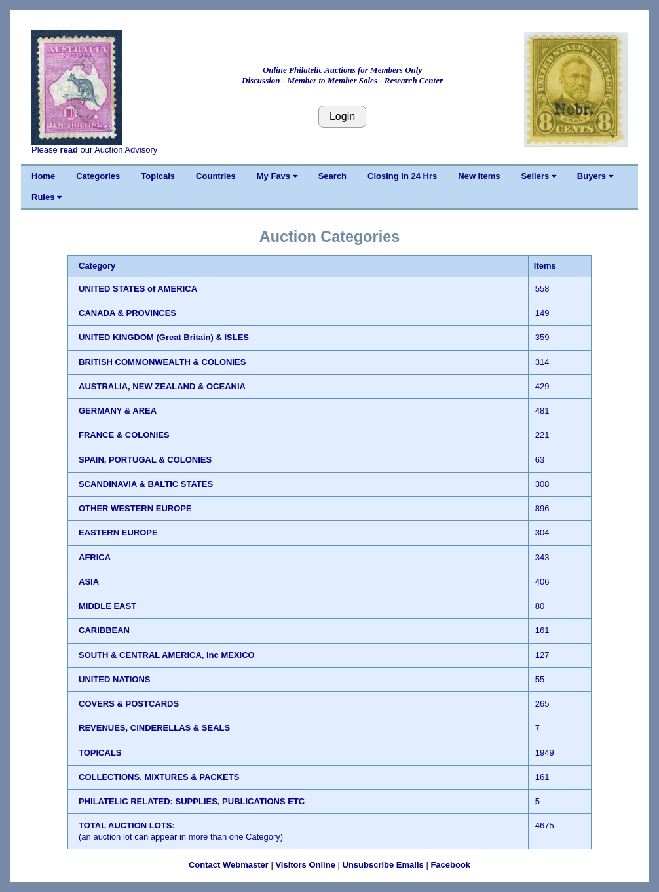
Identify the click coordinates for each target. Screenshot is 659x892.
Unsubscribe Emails (383, 865)
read (68, 150)
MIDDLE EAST (107, 606)
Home (43, 176)
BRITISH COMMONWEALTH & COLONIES (162, 362)
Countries (216, 176)
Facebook (450, 865)
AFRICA (95, 557)
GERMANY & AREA (118, 411)
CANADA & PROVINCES (127, 313)
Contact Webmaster (229, 865)
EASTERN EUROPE (118, 532)
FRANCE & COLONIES (124, 435)
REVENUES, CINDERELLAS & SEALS (154, 728)
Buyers (595, 176)
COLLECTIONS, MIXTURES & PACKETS (159, 777)
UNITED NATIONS (115, 679)
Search (332, 176)
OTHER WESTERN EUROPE (135, 508)
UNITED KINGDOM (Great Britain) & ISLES (164, 337)
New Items (479, 176)
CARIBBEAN (104, 630)
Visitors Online (305, 865)
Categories (98, 176)
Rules (46, 197)
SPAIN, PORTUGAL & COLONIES (145, 460)
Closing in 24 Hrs (402, 176)
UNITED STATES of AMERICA (138, 289)
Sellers (538, 176)
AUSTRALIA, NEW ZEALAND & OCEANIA (162, 386)
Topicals (158, 176)
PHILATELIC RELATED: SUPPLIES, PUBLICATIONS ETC (192, 801)
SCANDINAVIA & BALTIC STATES (146, 484)
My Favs (277, 176)
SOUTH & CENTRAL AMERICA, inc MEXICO (167, 655)
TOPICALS (100, 753)
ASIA (89, 582)
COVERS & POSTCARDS (129, 703)
